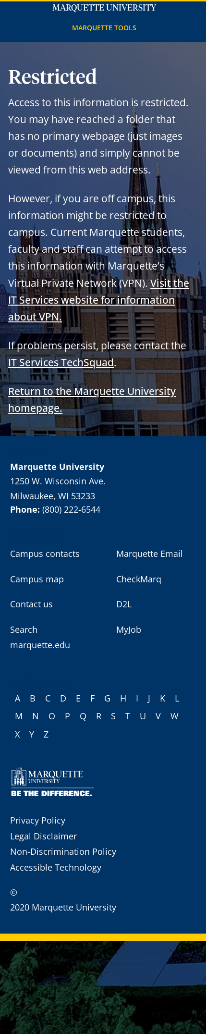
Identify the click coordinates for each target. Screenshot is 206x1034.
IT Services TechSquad (61, 362)
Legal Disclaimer (43, 836)
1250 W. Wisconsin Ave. (58, 481)
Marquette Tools (104, 27)
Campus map (37, 579)
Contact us (31, 604)
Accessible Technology (55, 867)
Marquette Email (149, 553)
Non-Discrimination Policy (63, 851)
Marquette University (104, 8)
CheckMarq (138, 579)
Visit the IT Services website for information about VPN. (98, 299)
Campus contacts (45, 553)
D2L (124, 604)
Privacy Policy (37, 820)
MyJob (128, 629)
